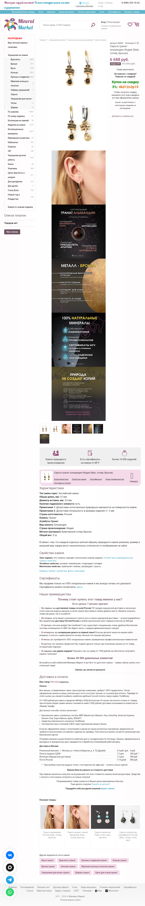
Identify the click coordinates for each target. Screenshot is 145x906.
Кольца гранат (120, 860)
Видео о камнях (62, 891)
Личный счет (43, 887)
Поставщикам (27, 887)
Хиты (40, 12)
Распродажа (15, 38)
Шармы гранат (82, 872)
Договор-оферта (61, 887)
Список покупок (15, 215)
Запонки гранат (68, 866)
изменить (64, 682)
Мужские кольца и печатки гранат (97, 866)
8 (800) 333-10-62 (131, 2)
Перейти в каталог (100, 784)
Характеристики (61, 479)
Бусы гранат (48, 860)
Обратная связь (44, 891)
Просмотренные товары (23, 12)
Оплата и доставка (87, 12)
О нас (101, 12)
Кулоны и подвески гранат (94, 860)
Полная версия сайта (70, 900)
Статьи (30, 891)
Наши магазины (66, 12)
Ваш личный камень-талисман (18, 45)
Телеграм (87, 891)
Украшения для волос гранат (56, 872)
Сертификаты (114, 12)
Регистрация (114, 22)
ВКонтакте (111, 891)
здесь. (79, 587)
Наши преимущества (114, 479)
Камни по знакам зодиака (20, 207)
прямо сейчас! (108, 788)
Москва (85, 3)
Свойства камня (79, 479)
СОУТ (76, 891)
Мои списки (12, 232)
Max (98, 891)
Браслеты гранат (67, 860)
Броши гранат (48, 866)
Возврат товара (131, 12)
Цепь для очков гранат (106, 872)
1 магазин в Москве (84, 6)
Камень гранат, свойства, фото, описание (62, 571)
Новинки (51, 12)
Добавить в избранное (122, 116)
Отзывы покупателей (110, 887)
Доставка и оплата (62, 483)
